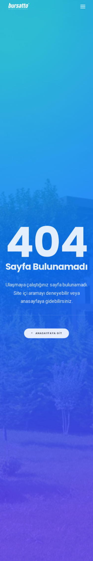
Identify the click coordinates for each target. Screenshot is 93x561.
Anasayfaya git (46, 345)
